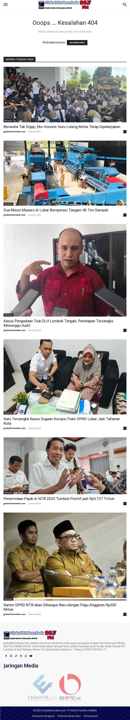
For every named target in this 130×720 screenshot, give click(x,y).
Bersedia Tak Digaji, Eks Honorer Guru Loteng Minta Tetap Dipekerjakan (62, 127)
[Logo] (65, 4)
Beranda (8, 120)
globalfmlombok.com (14, 131)
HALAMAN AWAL (77, 42)
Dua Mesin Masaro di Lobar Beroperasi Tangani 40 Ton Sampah (56, 210)
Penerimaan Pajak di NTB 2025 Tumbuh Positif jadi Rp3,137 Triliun (59, 499)
